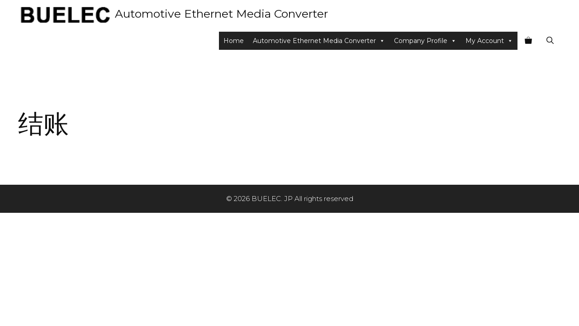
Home (233, 41)
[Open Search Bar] (550, 40)
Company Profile (425, 41)
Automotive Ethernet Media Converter (221, 13)
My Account (489, 41)
